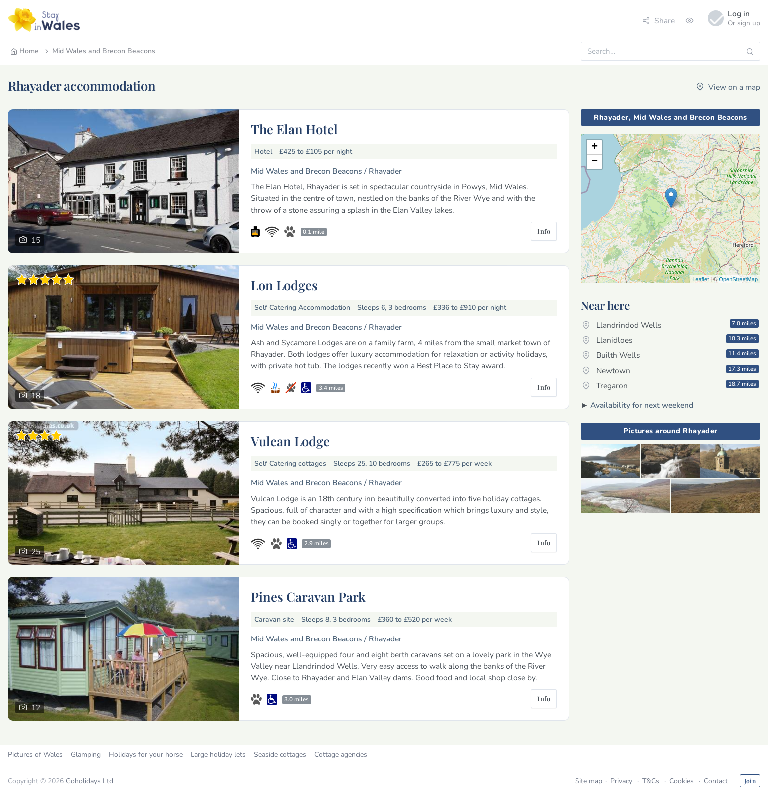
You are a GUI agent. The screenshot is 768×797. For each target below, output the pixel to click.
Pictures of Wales (35, 754)
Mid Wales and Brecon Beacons (99, 51)
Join (750, 781)
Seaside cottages (280, 754)
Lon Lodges (284, 284)
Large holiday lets (218, 754)
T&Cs (650, 781)
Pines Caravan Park (308, 596)
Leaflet (700, 279)
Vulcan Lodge (290, 440)
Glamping (86, 754)
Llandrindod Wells (670, 324)
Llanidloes (670, 339)
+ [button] (594, 147)
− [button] (594, 162)
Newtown (670, 370)
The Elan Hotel (294, 128)
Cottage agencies (340, 754)
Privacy (621, 781)
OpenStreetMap (738, 279)
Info (543, 231)
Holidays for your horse (146, 754)
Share (658, 20)
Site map (588, 781)
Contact (716, 781)
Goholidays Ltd (89, 781)
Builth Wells (670, 354)
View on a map (728, 87)
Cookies (681, 781)
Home (24, 51)
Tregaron (670, 385)
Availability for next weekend (641, 405)
